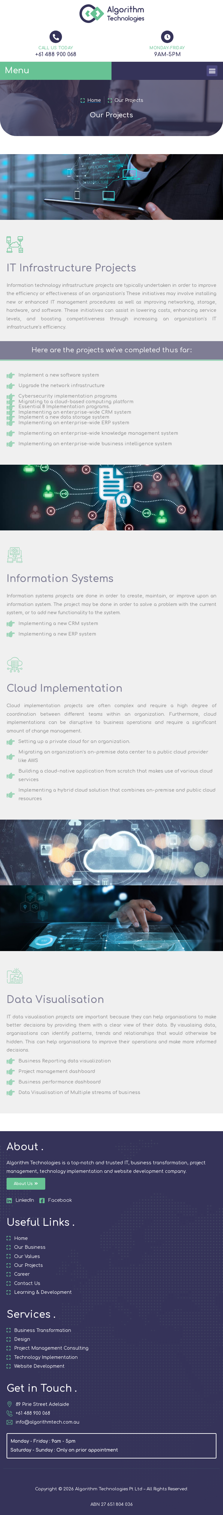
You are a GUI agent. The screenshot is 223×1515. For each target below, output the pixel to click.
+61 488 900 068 (55, 55)
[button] (212, 70)
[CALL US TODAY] (56, 37)
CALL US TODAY (55, 48)
